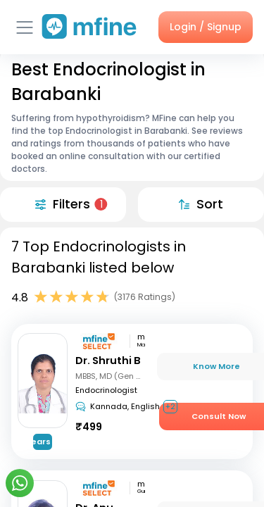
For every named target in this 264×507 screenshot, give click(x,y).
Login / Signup (205, 27)
